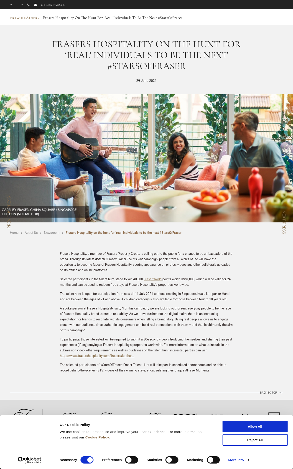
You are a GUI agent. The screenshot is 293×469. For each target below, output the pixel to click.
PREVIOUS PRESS (9, 212)
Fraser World (153, 279)
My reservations (53, 4)
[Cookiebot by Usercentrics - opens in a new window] (29, 460)
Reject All (255, 440)
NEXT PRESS (284, 222)
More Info (236, 460)
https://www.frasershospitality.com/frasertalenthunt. (97, 356)
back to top (270, 392)
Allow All (255, 426)
